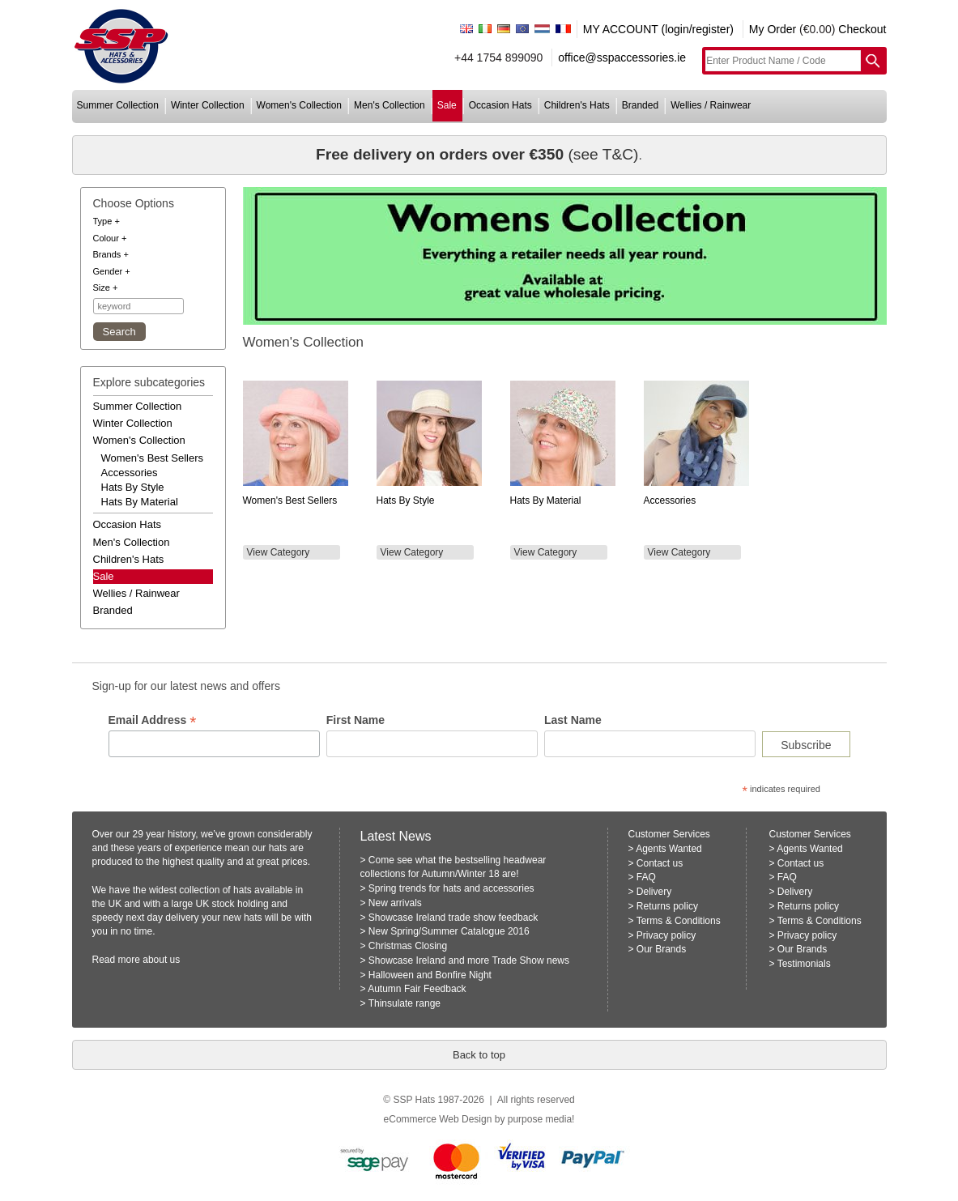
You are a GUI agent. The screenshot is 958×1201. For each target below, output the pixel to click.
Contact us (660, 863)
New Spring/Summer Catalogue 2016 (449, 931)
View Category (278, 552)
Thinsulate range (404, 1003)
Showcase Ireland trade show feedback (453, 917)
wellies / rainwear (711, 105)
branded (640, 105)
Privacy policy (666, 935)
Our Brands (661, 949)
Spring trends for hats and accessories (451, 888)
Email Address (153, 720)
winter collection (208, 105)
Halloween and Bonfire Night (430, 975)
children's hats (577, 105)
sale (447, 105)
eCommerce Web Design (438, 1119)
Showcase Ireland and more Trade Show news (468, 960)
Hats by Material (545, 500)
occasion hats (500, 105)
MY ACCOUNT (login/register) (658, 29)
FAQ (646, 877)
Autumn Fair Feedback (417, 988)
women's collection (299, 105)
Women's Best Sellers (290, 500)
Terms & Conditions (679, 920)
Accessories (670, 500)
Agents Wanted (669, 848)
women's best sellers (152, 458)
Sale (103, 576)
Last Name (573, 719)
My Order (772, 29)
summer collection (118, 105)
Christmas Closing (407, 946)
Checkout (862, 29)
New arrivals (395, 903)
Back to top (479, 1055)
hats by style (132, 487)
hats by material (139, 502)
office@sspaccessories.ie (622, 57)
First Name (355, 719)
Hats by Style (406, 500)
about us (161, 959)
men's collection (389, 105)
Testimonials (804, 963)
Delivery (654, 891)
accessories (129, 472)
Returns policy (667, 906)
